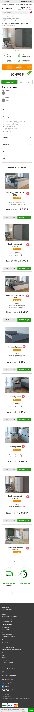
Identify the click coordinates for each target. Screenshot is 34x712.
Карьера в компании (7, 662)
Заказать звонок (26, 1)
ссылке (23, 711)
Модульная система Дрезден (18, 548)
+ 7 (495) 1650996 (10, 668)
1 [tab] (15, 50)
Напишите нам (9, 679)
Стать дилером (6, 627)
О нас (3, 653)
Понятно (31, 710)
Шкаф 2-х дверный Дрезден (18, 497)
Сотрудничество (7, 625)
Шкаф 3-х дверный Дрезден (18, 245)
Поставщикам (5, 629)
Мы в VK (7, 686)
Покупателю (5, 607)
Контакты (29, 4)
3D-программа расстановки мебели (11, 649)
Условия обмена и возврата (9, 616)
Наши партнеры (6, 660)
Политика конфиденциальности (10, 619)
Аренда (4, 632)
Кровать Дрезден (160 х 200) (17, 194)
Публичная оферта (7, 621)
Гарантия (4, 614)
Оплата (4, 612)
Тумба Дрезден (17, 396)
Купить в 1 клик (25, 82)
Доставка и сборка (14, 4)
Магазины (4, 657)
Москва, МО (6, 1)
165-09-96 (26, 8)
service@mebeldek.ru (10, 675)
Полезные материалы (8, 640)
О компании (5, 4)
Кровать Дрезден (17, 346)
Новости (4, 655)
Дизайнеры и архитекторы (9, 636)
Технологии (5, 642)
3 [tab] (18, 50)
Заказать (7, 82)
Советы (4, 645)
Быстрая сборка (25, 583)
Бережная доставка (9, 583)
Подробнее (17, 562)
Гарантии (22, 4)
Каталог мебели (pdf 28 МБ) (9, 647)
